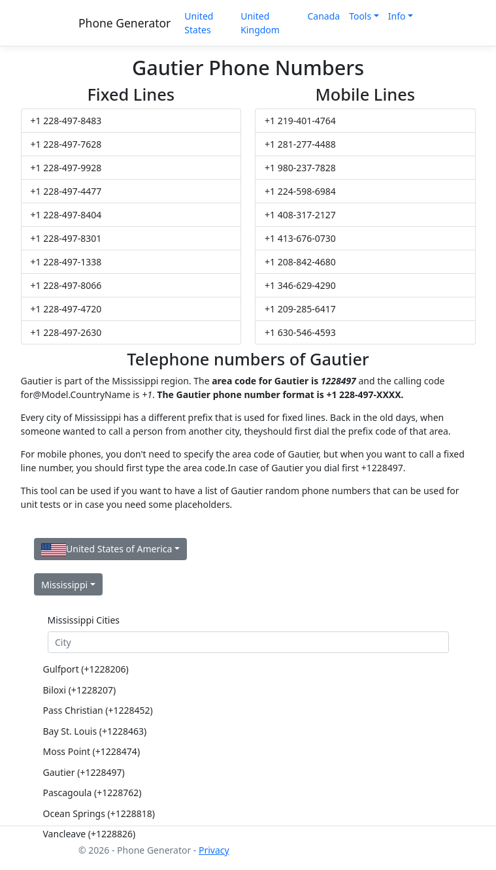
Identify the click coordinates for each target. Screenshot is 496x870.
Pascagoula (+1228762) (92, 792)
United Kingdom (260, 23)
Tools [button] (360, 16)
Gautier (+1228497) (84, 772)
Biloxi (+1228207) (79, 690)
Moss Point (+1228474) (92, 751)
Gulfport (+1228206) (86, 669)
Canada (323, 16)
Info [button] (397, 16)
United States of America (106, 549)
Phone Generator (124, 23)
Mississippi (64, 584)
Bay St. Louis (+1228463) (95, 731)
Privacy (214, 850)
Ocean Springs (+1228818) (99, 813)
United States (198, 23)
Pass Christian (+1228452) (98, 710)
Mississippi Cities (84, 620)
